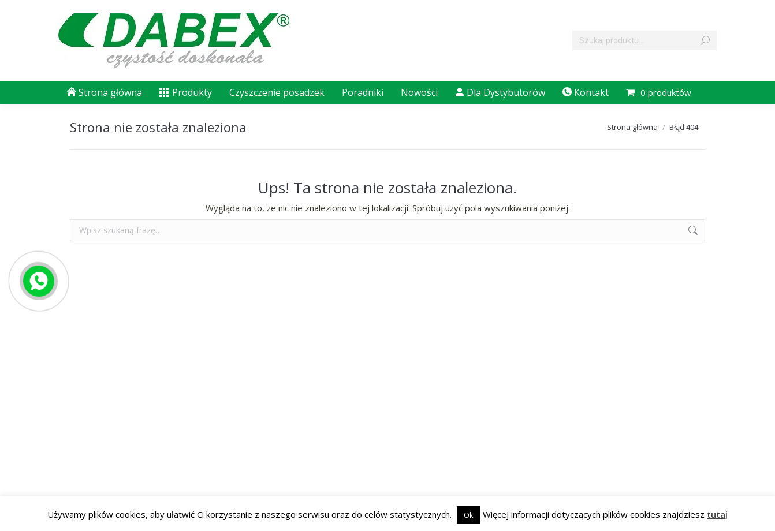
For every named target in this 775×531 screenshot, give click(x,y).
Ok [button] (469, 515)
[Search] (644, 40)
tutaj (717, 514)
